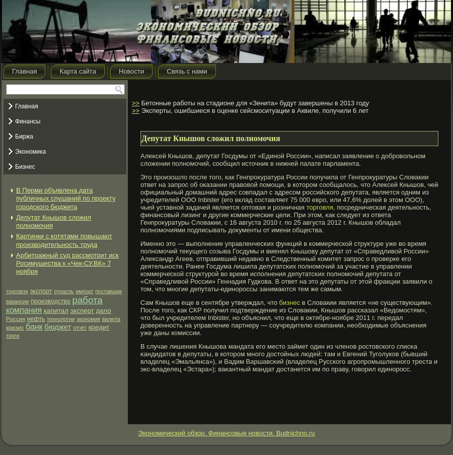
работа (87, 300)
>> (135, 103)
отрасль (64, 291)
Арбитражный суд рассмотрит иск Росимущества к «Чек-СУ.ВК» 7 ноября (67, 263)
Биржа (24, 136)
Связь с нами (187, 71)
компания (24, 310)
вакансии (17, 301)
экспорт (41, 291)
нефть (36, 318)
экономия (88, 319)
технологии (60, 319)
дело (103, 310)
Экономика (30, 151)
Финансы (27, 121)
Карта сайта (77, 71)
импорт (85, 291)
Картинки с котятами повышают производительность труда (64, 240)
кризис (15, 327)
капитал (56, 310)
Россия (15, 319)
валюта (111, 319)
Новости (131, 71)
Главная (24, 71)
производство (50, 301)
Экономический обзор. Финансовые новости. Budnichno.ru (226, 433)
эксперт (82, 310)
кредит (99, 327)
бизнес (289, 302)
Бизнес (25, 166)
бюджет (57, 326)
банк (34, 326)
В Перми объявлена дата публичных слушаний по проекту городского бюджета (65, 198)
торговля (17, 291)
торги (12, 336)
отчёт (80, 327)
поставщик (108, 291)
